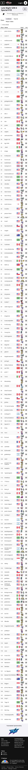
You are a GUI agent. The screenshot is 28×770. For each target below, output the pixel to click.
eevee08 (6, 328)
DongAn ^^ (7, 217)
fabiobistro (7, 662)
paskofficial (7, 598)
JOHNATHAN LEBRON (7, 463)
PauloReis (7, 298)
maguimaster (7, 87)
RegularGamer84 (8, 356)
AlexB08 (6, 575)
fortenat (6, 437)
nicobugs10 (7, 414)
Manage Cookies (12, 768)
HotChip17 (7, 515)
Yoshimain (7, 244)
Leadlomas (7, 75)
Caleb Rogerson (8, 306)
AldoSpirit (6, 595)
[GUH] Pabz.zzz (8, 687)
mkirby (6, 563)
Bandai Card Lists (18, 742)
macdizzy (6, 500)
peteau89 (6, 235)
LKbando (6, 386)
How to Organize (5, 742)
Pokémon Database (19, 740)
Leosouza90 (7, 552)
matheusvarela (8, 40)
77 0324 (6, 96)
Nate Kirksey (7, 195)
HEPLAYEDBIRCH (9, 418)
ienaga (6, 151)
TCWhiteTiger (8, 568)
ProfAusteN (7, 155)
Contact (3, 767)
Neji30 (6, 643)
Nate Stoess (7, 191)
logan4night (7, 180)
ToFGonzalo (7, 493)
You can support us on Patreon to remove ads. (13, 14)
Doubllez (6, 209)
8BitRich (6, 609)
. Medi (6, 147)
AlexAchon (7, 109)
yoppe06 (6, 44)
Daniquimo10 (7, 166)
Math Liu (6, 264)
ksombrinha (7, 71)
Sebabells (6, 572)
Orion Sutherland (8, 278)
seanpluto (7, 468)
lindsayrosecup (8, 592)
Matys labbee (7, 394)
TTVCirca (6, 481)
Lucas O (6, 36)
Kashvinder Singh (8, 559)
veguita (6, 131)
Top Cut (16, 19)
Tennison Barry (8, 199)
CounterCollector (8, 56)
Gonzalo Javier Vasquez (8, 548)
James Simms (7, 31)
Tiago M (6, 702)
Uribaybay (7, 398)
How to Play (4, 740)
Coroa (6, 497)
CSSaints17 (7, 105)
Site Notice (4, 768)
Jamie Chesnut (8, 581)
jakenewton (7, 117)
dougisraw (7, 316)
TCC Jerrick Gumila (9, 406)
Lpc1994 (6, 368)
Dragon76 (7, 527)
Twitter (4, 753)
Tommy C (6, 691)
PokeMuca (7, 477)
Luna (5, 651)
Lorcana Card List (18, 744)
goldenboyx (7, 454)
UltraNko (6, 184)
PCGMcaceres (8, 261)
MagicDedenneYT (9, 534)
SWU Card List (18, 745)
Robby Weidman (8, 365)
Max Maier (7, 634)
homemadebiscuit (9, 173)
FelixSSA (6, 508)
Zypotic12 (7, 424)
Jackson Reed (7, 213)
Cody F (6, 698)
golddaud (6, 578)
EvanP (6, 221)
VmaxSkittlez (7, 679)
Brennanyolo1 (8, 541)
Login (20, 3)
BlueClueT (7, 341)
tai (5, 128)
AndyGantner (7, 170)
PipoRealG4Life (8, 226)
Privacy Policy (10, 767)
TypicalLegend (8, 473)
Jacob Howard (8, 511)
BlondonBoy (7, 381)
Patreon (4, 754)
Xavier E (6, 67)
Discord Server (5, 745)
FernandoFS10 (8, 240)
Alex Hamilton (8, 348)
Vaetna (6, 257)
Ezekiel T (6, 302)
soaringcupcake (8, 281)
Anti (5, 121)
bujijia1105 (7, 139)
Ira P (5, 485)
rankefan (6, 60)
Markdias (6, 666)
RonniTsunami (8, 390)
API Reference (5, 744)
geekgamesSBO (8, 101)
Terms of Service (19, 767)
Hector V (6, 647)
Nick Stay (6, 710)
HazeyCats (7, 332)
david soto (7, 274)
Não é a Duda (7, 421)
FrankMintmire (8, 47)
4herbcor (6, 289)
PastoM (6, 519)
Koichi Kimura (7, 204)
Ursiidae (6, 63)
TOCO (6, 376)
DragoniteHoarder (9, 626)
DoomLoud (7, 159)
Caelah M (6, 706)
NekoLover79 (7, 82)
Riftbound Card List (19, 747)
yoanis (6, 125)
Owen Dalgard (8, 504)
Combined (8, 19)
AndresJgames (8, 336)
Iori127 (6, 92)
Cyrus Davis (7, 659)
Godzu (6, 588)
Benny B (6, 489)
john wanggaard (8, 555)
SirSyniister (7, 294)
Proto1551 (7, 655)
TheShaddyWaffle (9, 714)
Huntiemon (7, 51)
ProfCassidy (7, 324)
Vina (5, 311)
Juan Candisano (8, 523)
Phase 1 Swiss (9, 21)
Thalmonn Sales (8, 177)
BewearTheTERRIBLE (10, 675)
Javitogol (6, 361)
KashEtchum (7, 163)
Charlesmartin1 (8, 544)
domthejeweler (8, 531)
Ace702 (6, 613)
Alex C (6, 113)
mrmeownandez (8, 253)
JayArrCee (7, 638)
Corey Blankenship (9, 249)
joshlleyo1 (7, 630)
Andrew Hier (7, 719)
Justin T (6, 372)
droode (6, 442)
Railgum (6, 683)
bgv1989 (6, 143)
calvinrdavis (7, 78)
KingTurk (6, 344)
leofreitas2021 (8, 537)
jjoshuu (6, 402)
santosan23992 (8, 135)
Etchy (5, 428)
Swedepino (7, 188)
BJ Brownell (7, 450)
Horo (5, 432)
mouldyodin (7, 285)
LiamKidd (6, 446)
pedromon (7, 602)
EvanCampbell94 (8, 320)
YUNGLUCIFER (8, 617)
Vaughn (6, 230)
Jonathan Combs (8, 410)
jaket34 (6, 352)
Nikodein (6, 621)
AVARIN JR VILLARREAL (7, 584)
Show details (5, 24)
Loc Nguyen (7, 671)
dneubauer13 (7, 695)
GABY (5, 459)
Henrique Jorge (8, 269)
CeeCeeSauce (7, 605)
